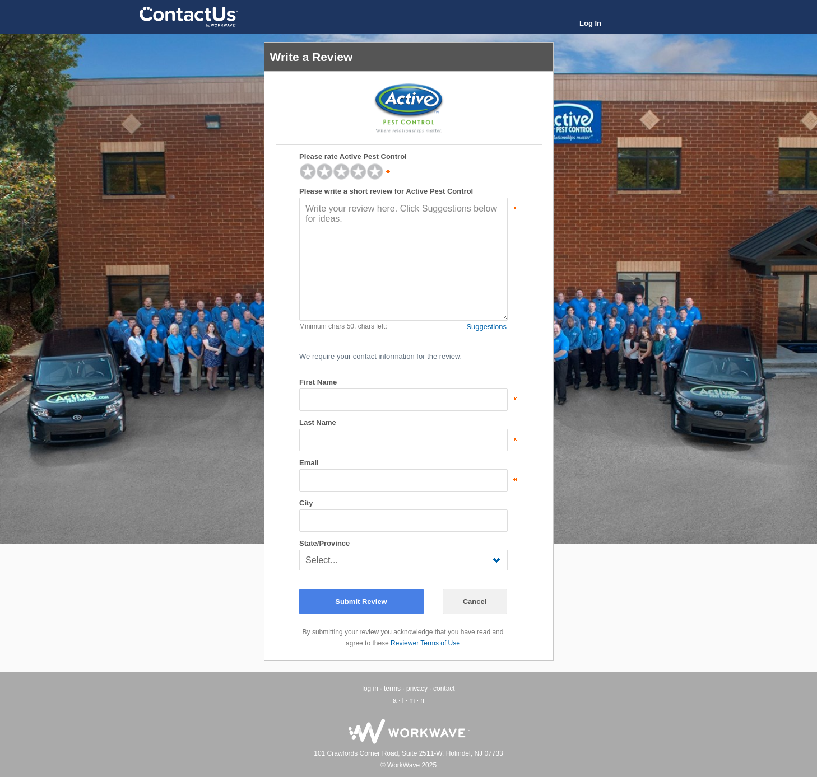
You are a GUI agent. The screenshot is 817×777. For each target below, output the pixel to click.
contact (444, 688)
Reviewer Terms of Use (425, 643)
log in (370, 688)
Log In (590, 23)
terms (392, 688)
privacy (417, 688)
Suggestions (486, 326)
